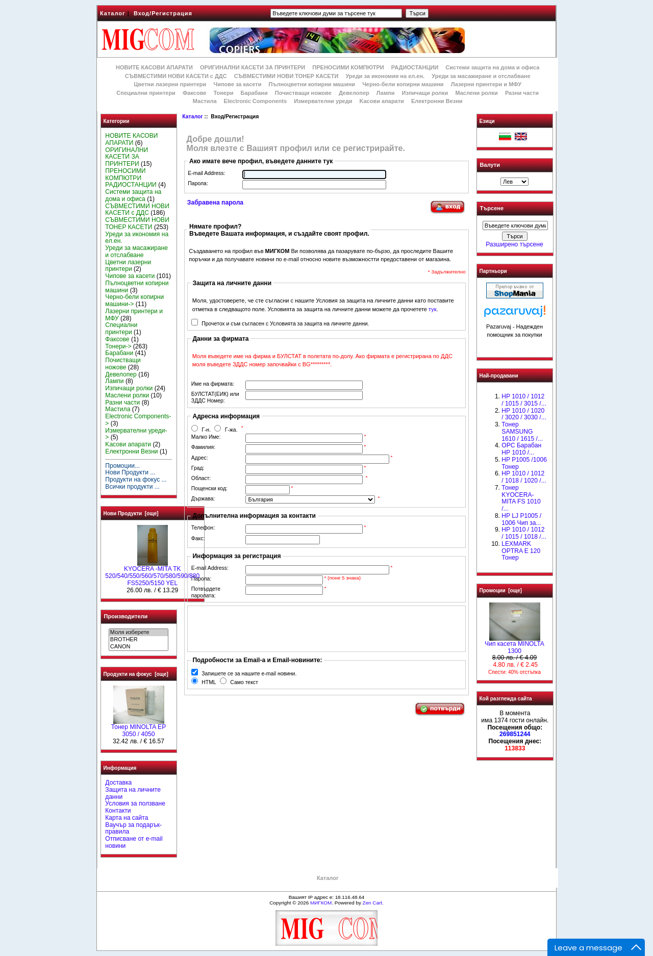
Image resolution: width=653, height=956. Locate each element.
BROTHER (138, 639)
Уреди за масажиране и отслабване (481, 76)
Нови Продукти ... (130, 472)
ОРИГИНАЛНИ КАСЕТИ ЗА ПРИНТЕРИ (252, 67)
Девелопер (354, 93)
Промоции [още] (501, 590)
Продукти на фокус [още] (136, 674)
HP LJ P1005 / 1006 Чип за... (521, 519)
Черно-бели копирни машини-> (134, 300)
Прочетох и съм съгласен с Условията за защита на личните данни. (285, 323)
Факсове (194, 93)
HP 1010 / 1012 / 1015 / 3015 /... (523, 400)
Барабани (254, 93)
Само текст (244, 682)
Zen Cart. (373, 902)
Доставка (118, 782)
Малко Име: (205, 437)
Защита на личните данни (133, 793)
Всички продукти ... (132, 486)
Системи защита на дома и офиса (492, 67)
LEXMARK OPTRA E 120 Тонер (520, 551)
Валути (490, 165)
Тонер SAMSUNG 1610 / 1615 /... (522, 431)
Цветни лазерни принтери (170, 84)
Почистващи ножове (303, 93)
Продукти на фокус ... (135, 479)
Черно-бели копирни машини (402, 84)
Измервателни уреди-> (136, 434)
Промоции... (122, 465)
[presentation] (268, 628)
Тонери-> (118, 346)
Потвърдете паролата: (205, 592)
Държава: (203, 498)
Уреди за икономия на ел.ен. (384, 76)
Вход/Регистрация (163, 13)
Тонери (223, 93)
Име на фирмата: (212, 384)
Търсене (492, 209)
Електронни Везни (437, 101)
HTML (209, 682)
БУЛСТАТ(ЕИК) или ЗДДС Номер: (215, 397)
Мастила (205, 101)
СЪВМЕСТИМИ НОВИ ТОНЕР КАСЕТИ (286, 76)
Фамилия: (203, 447)
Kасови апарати (382, 101)
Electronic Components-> (138, 420)
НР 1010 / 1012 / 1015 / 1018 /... (523, 533)
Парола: (198, 183)
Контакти (118, 810)
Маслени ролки (476, 93)
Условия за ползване (135, 803)
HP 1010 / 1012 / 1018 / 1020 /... (523, 477)
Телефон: (203, 528)
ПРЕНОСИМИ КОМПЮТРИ (348, 67)
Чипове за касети (237, 84)
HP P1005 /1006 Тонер (524, 463)
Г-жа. (231, 430)
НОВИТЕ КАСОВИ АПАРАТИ (154, 67)
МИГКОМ (321, 902)
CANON (138, 646)
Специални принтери (145, 93)
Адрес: (199, 458)
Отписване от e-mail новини (133, 842)
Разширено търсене (514, 244)
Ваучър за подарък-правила (133, 828)
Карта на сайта (126, 817)
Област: (201, 478)
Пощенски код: (209, 488)
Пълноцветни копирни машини (311, 84)
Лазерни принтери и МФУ (486, 84)
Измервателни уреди (323, 101)
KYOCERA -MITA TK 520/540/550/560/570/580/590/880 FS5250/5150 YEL (152, 573)
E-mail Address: (206, 173)
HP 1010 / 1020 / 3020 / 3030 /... (523, 414)
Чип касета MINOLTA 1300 (514, 645)
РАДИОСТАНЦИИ (414, 67)
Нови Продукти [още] (131, 513)
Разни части (522, 93)
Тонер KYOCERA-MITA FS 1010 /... (520, 498)
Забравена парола (215, 202)
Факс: (198, 538)
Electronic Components (255, 101)
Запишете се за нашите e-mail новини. (249, 673)
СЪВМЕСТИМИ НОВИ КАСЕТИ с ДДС (176, 76)
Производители (126, 616)
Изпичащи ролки (425, 93)
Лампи (385, 93)
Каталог (112, 13)
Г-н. (206, 430)
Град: (198, 468)
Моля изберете (138, 632)
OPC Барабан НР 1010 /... (521, 449)
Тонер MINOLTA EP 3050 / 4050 (138, 728)
